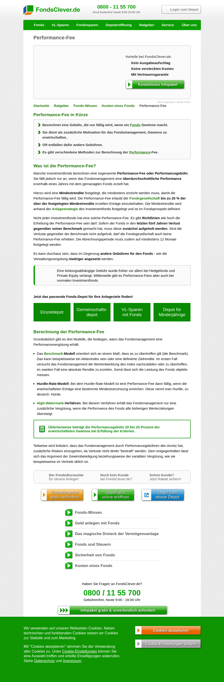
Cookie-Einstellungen (79, 651)
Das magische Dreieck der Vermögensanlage (117, 534)
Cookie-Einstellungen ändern (170, 644)
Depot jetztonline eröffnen (115, 494)
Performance (139, 152)
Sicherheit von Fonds (95, 555)
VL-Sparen (60, 25)
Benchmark (53, 353)
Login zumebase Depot (167, 494)
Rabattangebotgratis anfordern (64, 494)
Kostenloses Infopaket (158, 85)
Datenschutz (44, 661)
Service (168, 25)
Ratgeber (146, 25)
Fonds (39, 25)
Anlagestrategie (65, 209)
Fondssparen (87, 25)
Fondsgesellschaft (144, 198)
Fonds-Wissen (85, 106)
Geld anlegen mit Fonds (97, 523)
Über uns (189, 25)
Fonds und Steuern (93, 544)
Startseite (41, 106)
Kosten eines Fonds (118, 106)
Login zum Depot (184, 9)
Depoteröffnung (119, 25)
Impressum (72, 661)
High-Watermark (50, 403)
